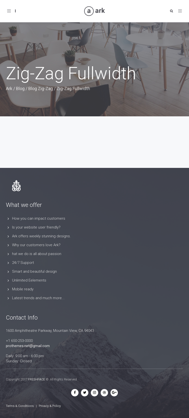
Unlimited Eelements (29, 280)
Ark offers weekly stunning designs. (41, 236)
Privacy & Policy (50, 406)
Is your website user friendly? (36, 227)
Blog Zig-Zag (40, 88)
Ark (9, 88)
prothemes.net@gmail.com (28, 346)
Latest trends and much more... (38, 298)
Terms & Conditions (20, 406)
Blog (20, 88)
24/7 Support (23, 262)
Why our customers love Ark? (36, 245)
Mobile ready (22, 289)
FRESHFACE (36, 379)
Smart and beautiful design (34, 271)
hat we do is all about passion (36, 254)
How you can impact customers (38, 218)
